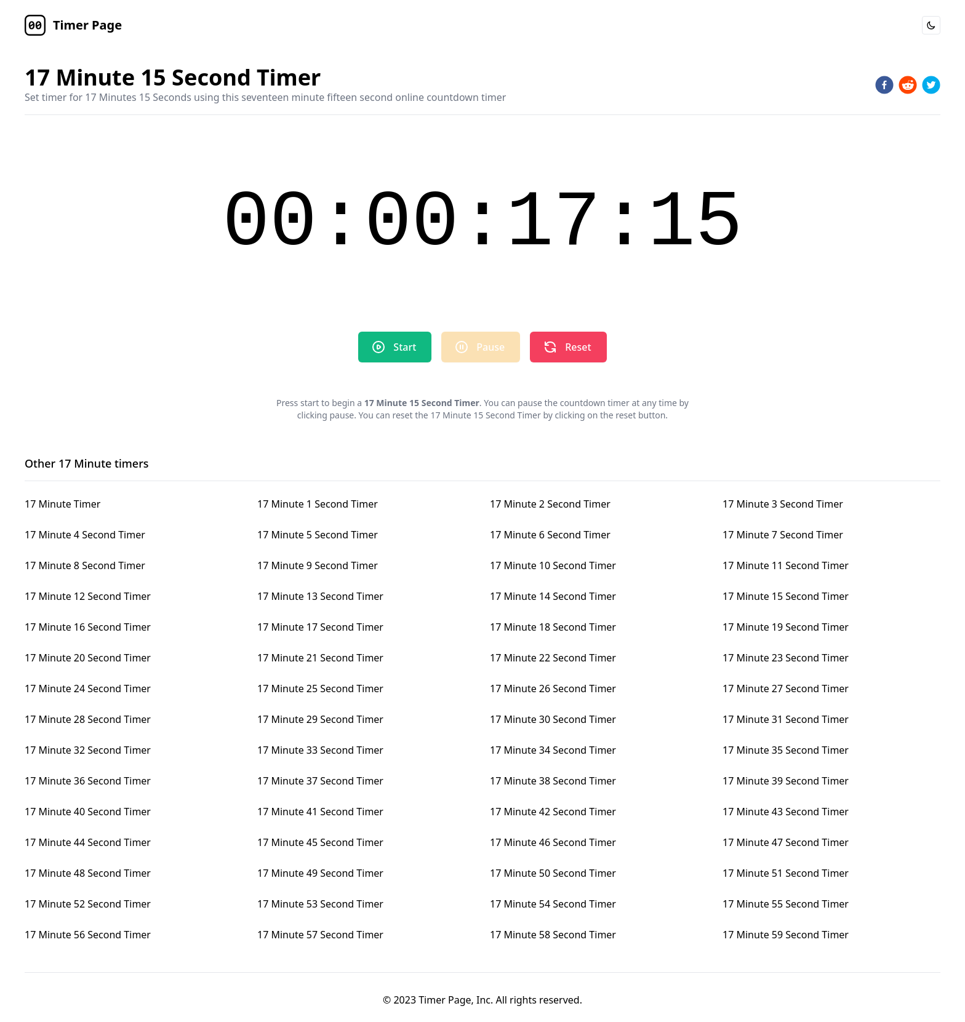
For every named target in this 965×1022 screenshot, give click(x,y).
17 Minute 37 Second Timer (320, 781)
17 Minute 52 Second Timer (88, 904)
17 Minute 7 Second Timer (783, 534)
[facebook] (884, 85)
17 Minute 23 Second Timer (786, 658)
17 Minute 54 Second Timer (553, 904)
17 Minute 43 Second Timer (786, 811)
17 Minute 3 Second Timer (783, 504)
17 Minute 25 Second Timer (320, 688)
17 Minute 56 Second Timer (88, 934)
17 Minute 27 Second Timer (786, 688)
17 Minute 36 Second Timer (88, 781)
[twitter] (931, 85)
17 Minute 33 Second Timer (320, 750)
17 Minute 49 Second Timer (320, 873)
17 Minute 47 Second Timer (786, 842)
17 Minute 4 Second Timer (85, 534)
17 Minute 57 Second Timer (320, 934)
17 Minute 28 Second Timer (88, 719)
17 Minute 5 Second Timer (317, 534)
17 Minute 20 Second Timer (88, 658)
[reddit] (908, 85)
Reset (567, 347)
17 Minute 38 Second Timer (553, 781)
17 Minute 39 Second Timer (786, 781)
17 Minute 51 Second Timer (786, 873)
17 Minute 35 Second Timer (786, 750)
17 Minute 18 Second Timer (553, 627)
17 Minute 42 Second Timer (553, 811)
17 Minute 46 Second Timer (553, 842)
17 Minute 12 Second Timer (88, 596)
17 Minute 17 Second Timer (320, 627)
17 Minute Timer (62, 504)
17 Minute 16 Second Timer (88, 627)
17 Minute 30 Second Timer (553, 719)
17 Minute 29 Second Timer (320, 719)
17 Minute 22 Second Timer (553, 658)
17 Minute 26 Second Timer (553, 688)
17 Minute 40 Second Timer (88, 811)
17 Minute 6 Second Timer (550, 534)
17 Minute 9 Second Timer (317, 565)
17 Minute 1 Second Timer (317, 504)
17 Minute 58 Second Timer (553, 934)
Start (393, 347)
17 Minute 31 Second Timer (786, 719)
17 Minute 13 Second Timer (320, 596)
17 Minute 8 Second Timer (85, 565)
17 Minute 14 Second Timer (553, 596)
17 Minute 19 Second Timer (786, 627)
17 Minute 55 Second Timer (786, 904)
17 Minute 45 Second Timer (320, 842)
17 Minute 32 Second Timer (88, 750)
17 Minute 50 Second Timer (553, 873)
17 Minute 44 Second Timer (88, 842)
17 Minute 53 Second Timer (320, 904)
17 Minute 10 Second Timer (553, 565)
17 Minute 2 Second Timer (550, 504)
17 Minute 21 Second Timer (320, 658)
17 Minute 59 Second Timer (786, 934)
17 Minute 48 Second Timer (88, 873)
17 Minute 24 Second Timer (88, 688)
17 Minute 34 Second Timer (553, 750)
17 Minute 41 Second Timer (320, 811)
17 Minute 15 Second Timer (786, 596)
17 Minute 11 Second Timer (786, 565)
